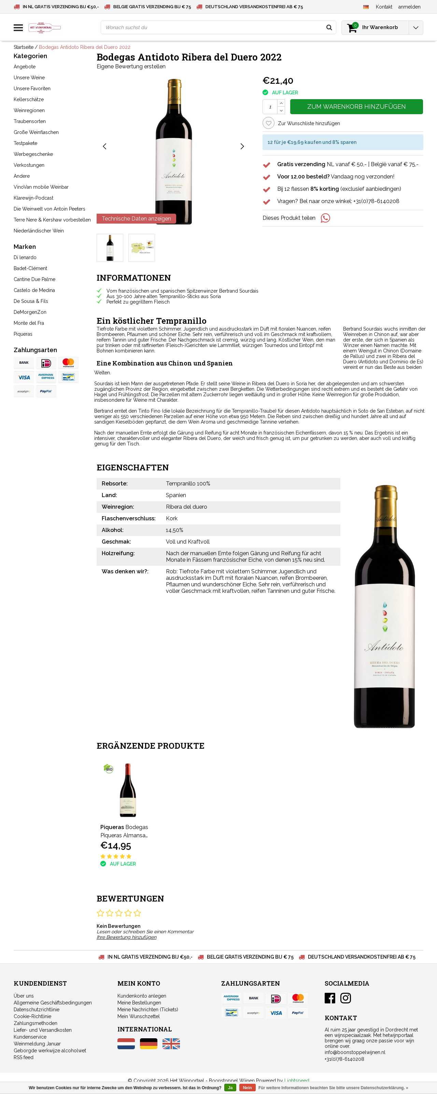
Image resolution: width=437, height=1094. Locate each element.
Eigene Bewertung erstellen (131, 66)
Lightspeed (296, 1080)
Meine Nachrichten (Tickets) (147, 1009)
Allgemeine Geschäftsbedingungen (53, 1002)
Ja (230, 1087)
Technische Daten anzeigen (136, 218)
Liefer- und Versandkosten (43, 1030)
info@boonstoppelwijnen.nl (355, 1052)
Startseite (23, 47)
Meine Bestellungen (139, 1002)
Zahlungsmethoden (35, 1023)
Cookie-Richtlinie (32, 1016)
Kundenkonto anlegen (141, 996)
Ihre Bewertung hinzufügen (126, 937)
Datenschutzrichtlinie (36, 1009)
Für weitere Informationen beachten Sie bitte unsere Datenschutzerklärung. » (333, 1087)
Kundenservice (30, 1037)
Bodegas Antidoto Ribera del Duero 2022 (84, 47)
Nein (247, 1087)
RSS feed (23, 1057)
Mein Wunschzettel (138, 1016)
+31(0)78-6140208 (344, 1059)
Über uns (24, 996)
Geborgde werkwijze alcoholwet (50, 1050)
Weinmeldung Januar (37, 1043)
